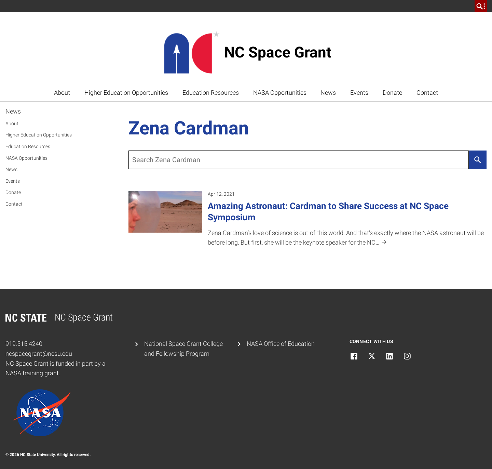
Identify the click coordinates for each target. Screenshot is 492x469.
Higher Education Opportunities (126, 92)
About (62, 92)
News (328, 92)
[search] (481, 6)
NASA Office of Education (281, 343)
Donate (392, 92)
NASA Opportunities (279, 92)
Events (359, 92)
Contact (427, 92)
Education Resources (210, 92)
